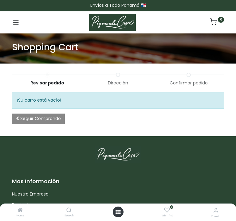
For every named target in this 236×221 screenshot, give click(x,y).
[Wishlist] (167, 210)
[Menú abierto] (118, 212)
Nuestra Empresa (30, 194)
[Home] (20, 210)
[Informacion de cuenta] (216, 210)
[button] (38, 119)
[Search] (69, 210)
